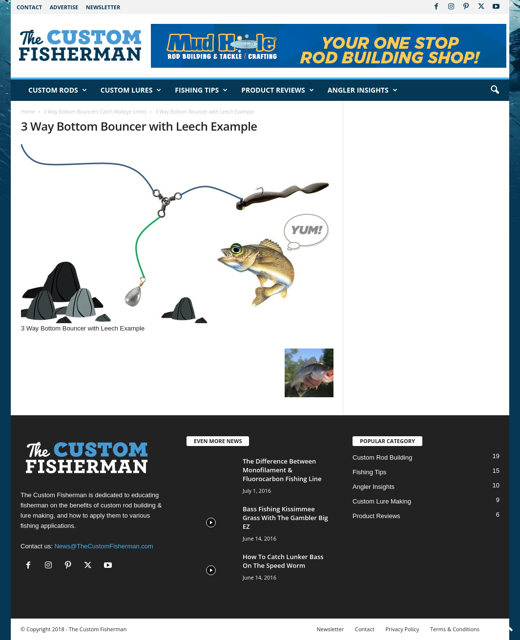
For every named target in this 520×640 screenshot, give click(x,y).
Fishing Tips (201, 90)
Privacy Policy (402, 629)
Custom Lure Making (382, 501)
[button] (494, 90)
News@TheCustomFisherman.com (103, 546)
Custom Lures (131, 90)
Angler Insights (362, 90)
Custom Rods (57, 90)
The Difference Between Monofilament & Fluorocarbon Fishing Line (282, 470)
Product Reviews (277, 90)
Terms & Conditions (454, 629)
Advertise (64, 7)
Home (28, 111)
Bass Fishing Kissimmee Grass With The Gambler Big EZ (285, 517)
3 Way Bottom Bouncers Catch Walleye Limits (94, 111)
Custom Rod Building (382, 457)
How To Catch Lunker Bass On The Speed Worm (283, 561)
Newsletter (103, 7)
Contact (29, 7)
